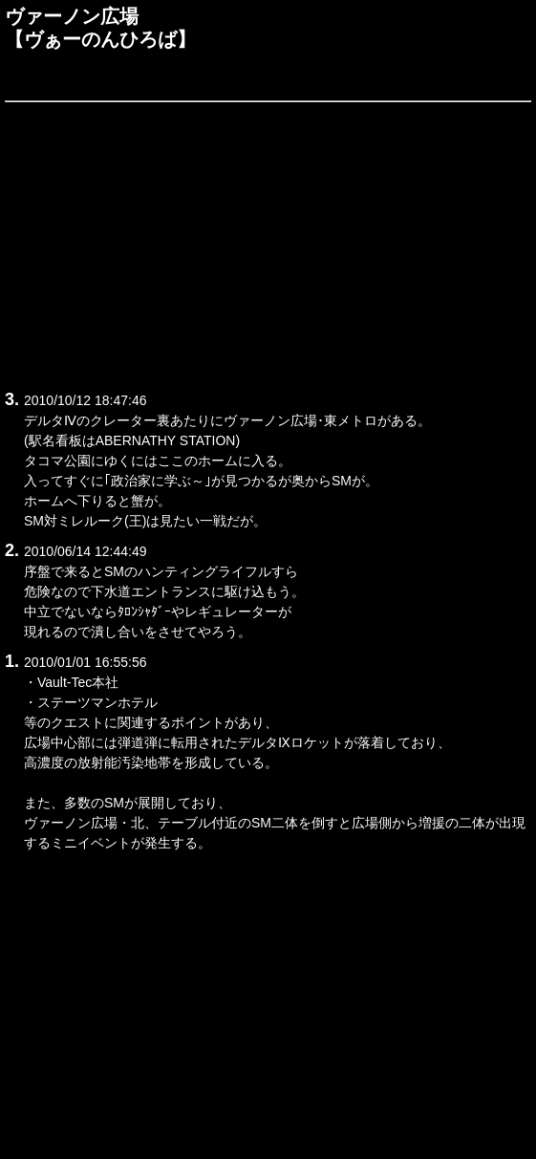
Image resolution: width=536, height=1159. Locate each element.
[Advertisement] (268, 242)
